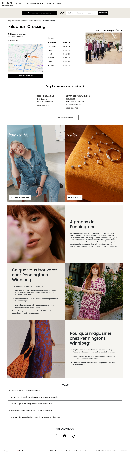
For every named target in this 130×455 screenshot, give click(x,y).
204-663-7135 (13, 41)
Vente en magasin (74, 198)
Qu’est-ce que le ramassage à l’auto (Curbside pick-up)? (31, 404)
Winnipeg (38, 21)
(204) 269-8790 (72, 108)
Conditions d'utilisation (72, 451)
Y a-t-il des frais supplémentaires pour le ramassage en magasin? (34, 397)
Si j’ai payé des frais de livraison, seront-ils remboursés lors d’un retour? (36, 417)
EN (4, 451)
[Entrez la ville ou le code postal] (82, 13)
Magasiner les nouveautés (19, 198)
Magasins (22, 21)
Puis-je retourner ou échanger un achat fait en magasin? (31, 410)
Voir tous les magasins (65, 117)
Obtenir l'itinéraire (26, 76)
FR (7, 451)
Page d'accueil (13, 21)
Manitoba (31, 21)
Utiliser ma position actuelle (39, 13)
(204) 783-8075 (43, 105)
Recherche (103, 13)
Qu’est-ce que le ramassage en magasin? (26, 390)
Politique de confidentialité (57, 451)
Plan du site (83, 451)
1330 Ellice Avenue (45, 96)
